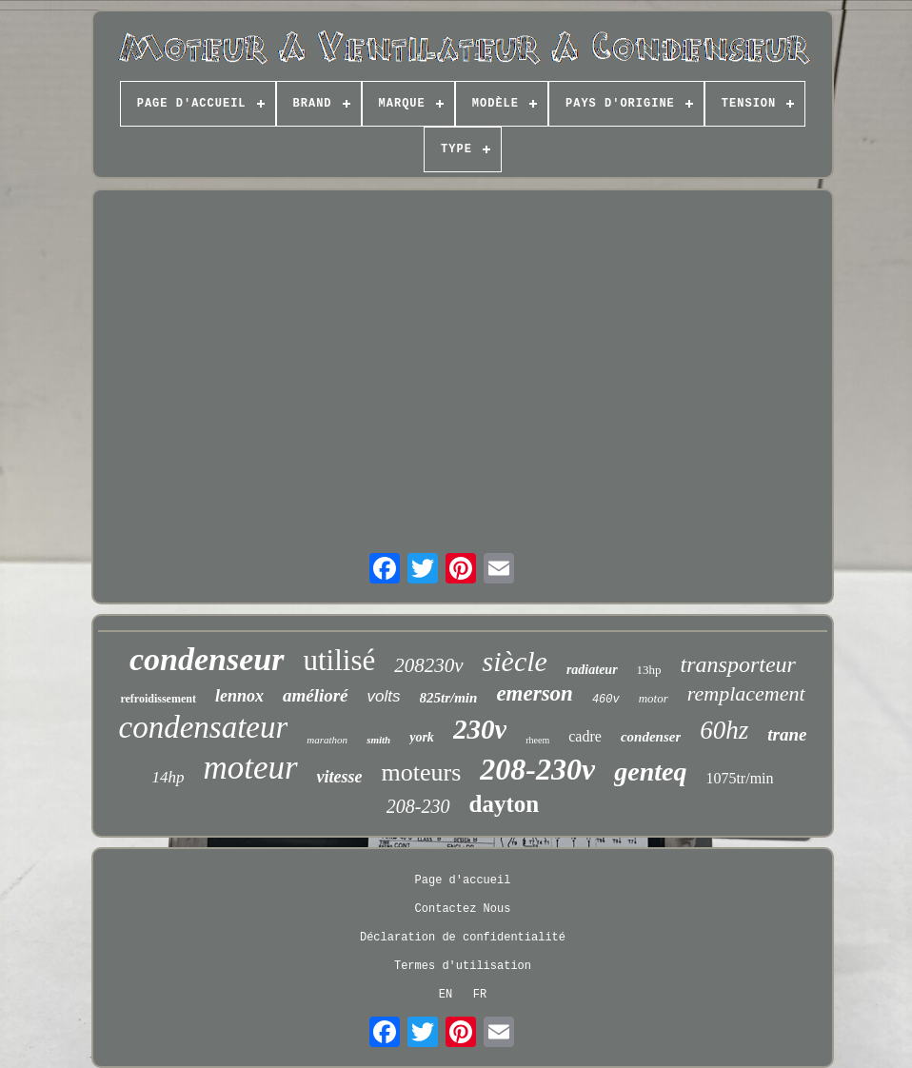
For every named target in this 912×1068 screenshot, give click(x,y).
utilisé (340, 660)
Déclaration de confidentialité (462, 937)
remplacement (746, 693)
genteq (650, 771)
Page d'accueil (463, 880)
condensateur (203, 727)
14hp (167, 777)
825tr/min (449, 697)
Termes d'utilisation (462, 966)
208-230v (537, 769)
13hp (649, 670)
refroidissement (158, 698)
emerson (534, 693)
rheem (537, 740)
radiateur (592, 670)
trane (786, 734)
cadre (585, 736)
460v (606, 699)
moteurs (422, 772)
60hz (724, 730)
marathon (327, 739)
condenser (651, 736)
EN (445, 994)
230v (479, 729)
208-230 (418, 806)
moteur (250, 767)
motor (653, 698)
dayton (504, 804)
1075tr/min (739, 778)
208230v (428, 665)
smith (378, 739)
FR (479, 994)
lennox (239, 695)
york (421, 737)
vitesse (340, 776)
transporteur (738, 664)
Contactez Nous (463, 909)
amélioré (315, 695)
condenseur (206, 659)
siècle (515, 661)
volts (384, 696)
